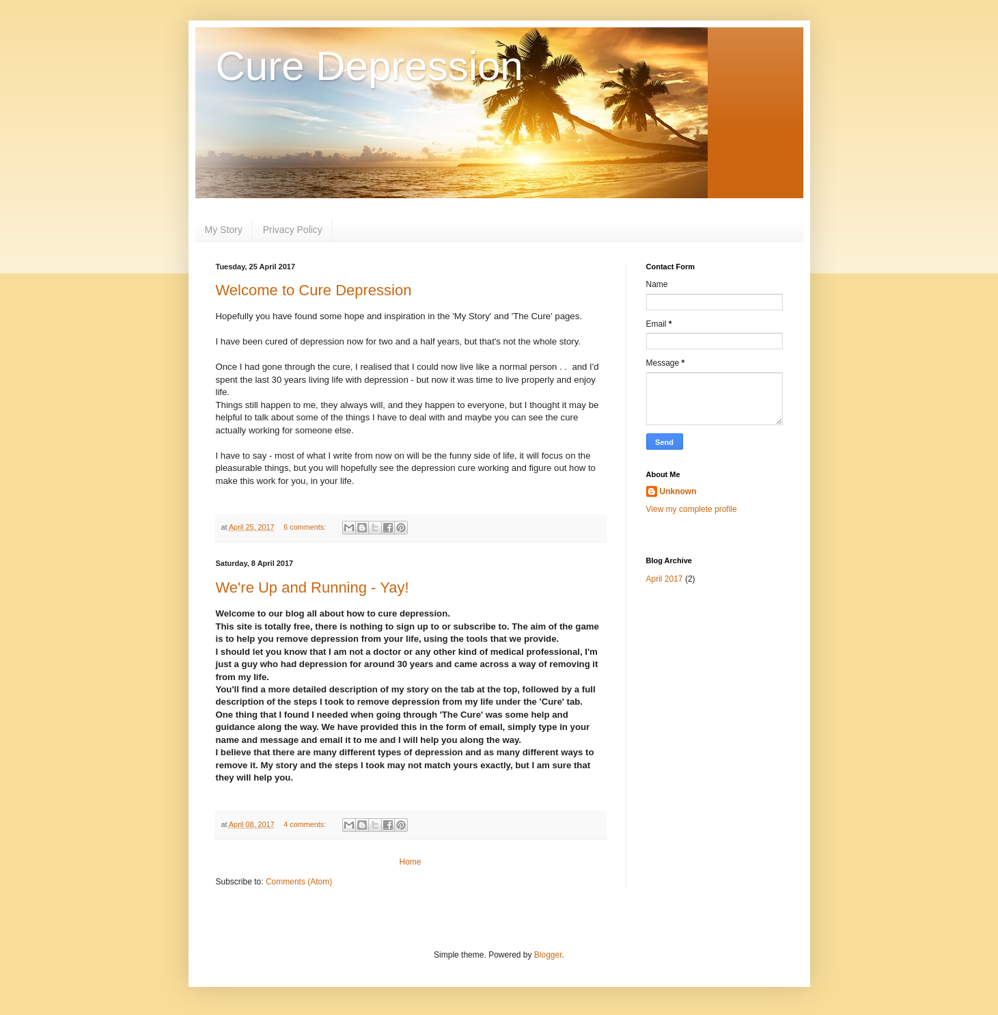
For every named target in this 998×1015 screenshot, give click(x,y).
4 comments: (305, 824)
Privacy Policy (292, 229)
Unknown (678, 491)
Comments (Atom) (299, 882)
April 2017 (664, 579)
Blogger (548, 955)
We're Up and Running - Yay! (312, 587)
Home (410, 862)
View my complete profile (691, 509)
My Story (223, 229)
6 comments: (305, 527)
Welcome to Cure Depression (314, 290)
